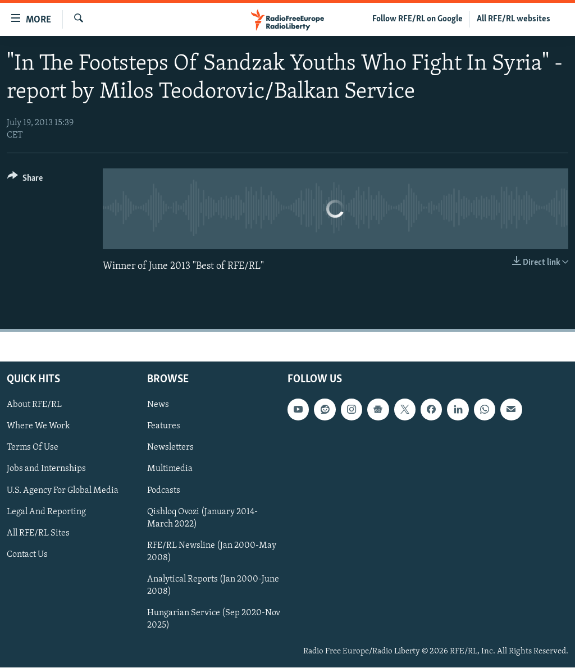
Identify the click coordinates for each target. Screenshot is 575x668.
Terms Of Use (32, 447)
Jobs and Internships (46, 469)
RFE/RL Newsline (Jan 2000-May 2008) (211, 551)
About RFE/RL (34, 405)
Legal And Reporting (46, 511)
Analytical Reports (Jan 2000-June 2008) (213, 585)
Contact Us (27, 554)
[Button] (25, 179)
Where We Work (38, 426)
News (158, 405)
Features (163, 426)
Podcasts (163, 490)
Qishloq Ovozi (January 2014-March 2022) (202, 518)
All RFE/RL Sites (38, 533)
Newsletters (170, 447)
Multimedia (170, 469)
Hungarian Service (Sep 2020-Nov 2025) (213, 619)
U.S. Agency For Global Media (62, 490)
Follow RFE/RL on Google (417, 19)
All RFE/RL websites (513, 19)
